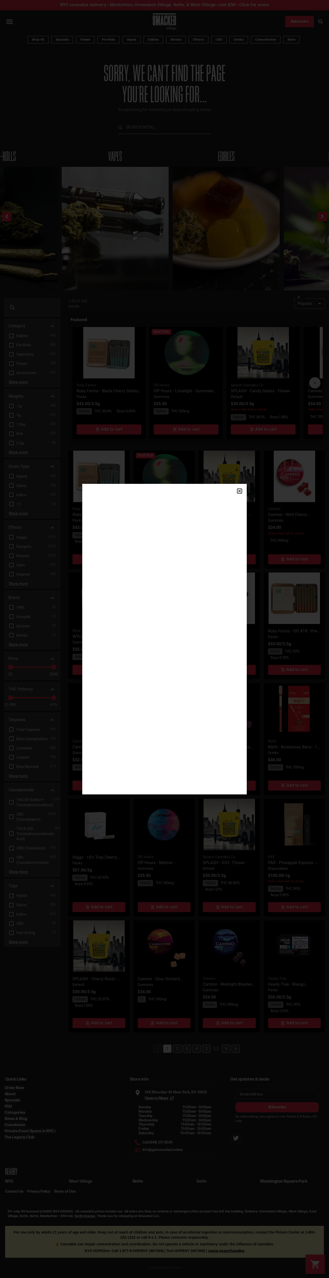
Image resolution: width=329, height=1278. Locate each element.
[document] (164, 639)
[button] (239, 491)
